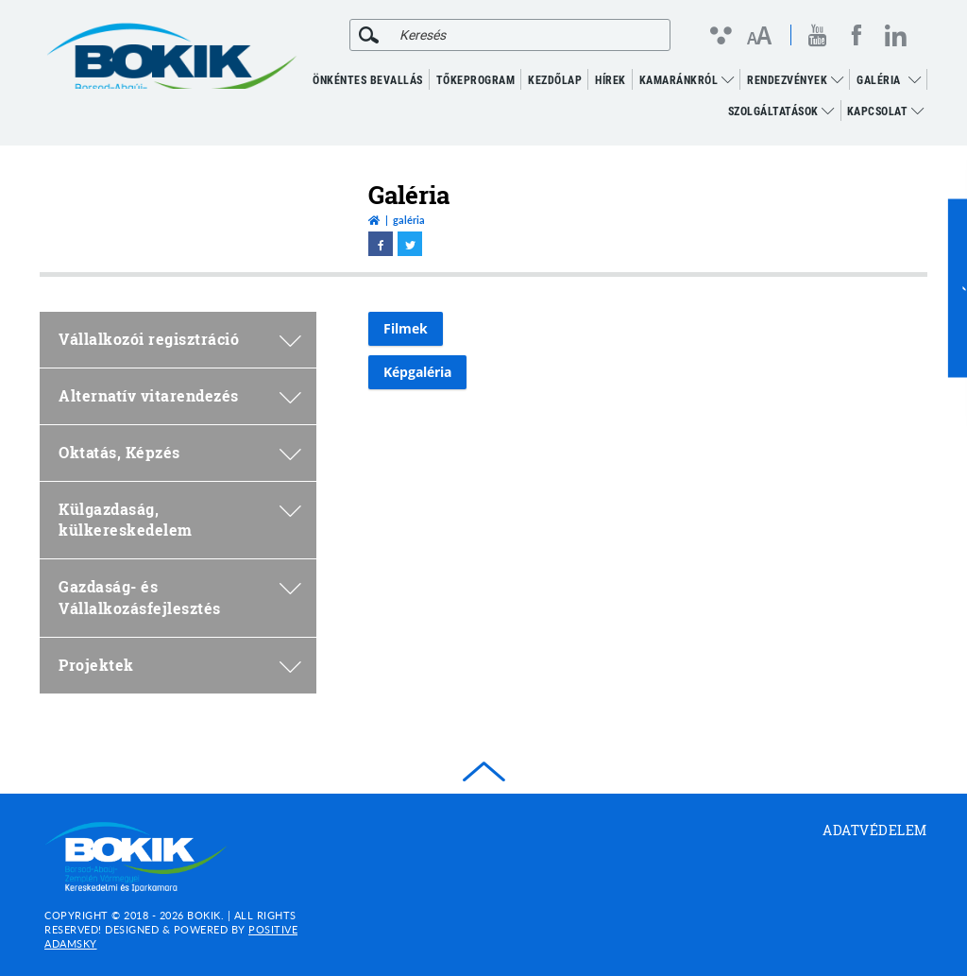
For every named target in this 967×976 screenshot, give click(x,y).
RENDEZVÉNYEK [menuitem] (795, 80)
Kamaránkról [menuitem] (687, 80)
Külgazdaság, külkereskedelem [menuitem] (180, 519)
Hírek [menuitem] (610, 80)
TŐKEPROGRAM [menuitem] (476, 80)
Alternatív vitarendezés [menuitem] (180, 395)
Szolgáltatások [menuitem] (781, 111)
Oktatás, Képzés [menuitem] (180, 452)
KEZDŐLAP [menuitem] (555, 80)
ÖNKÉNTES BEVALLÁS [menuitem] (368, 80)
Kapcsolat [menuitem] (886, 111)
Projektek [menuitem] (180, 665)
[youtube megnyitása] (817, 35)
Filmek (405, 328)
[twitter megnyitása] (410, 243)
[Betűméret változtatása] (758, 37)
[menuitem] (915, 80)
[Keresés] (368, 35)
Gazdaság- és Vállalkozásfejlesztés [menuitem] (180, 597)
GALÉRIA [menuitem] (879, 80)
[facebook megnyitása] (856, 35)
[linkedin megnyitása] (896, 35)
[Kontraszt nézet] (720, 35)
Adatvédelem (875, 830)
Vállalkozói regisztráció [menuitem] (180, 339)
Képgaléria (417, 372)
